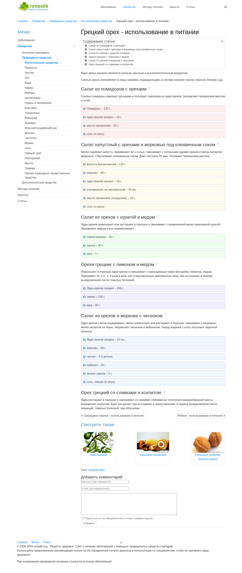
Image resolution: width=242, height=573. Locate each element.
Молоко (30, 133)
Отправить (88, 527)
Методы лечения (153, 6)
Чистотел (31, 138)
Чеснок (29, 72)
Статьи (190, 6)
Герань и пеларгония (38, 102)
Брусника (31, 107)
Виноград (31, 118)
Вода (28, 82)
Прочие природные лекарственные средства (47, 175)
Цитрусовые (33, 97)
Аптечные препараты (35, 52)
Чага (28, 148)
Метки (35, 546)
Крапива (30, 123)
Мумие (29, 143)
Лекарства (129, 6)
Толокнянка (32, 112)
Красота (174, 6)
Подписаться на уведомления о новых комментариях (118, 522)
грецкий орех (96, 469)
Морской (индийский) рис (41, 128)
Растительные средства (41, 62)
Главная (22, 546)
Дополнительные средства (39, 182)
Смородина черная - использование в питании (114, 415)
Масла (29, 163)
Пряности (31, 67)
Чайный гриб (33, 153)
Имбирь (30, 92)
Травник (30, 168)
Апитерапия (32, 158)
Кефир (29, 87)
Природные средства (37, 57)
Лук (27, 77)
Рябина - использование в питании (199, 415)
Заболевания (108, 6)
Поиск (47, 546)
